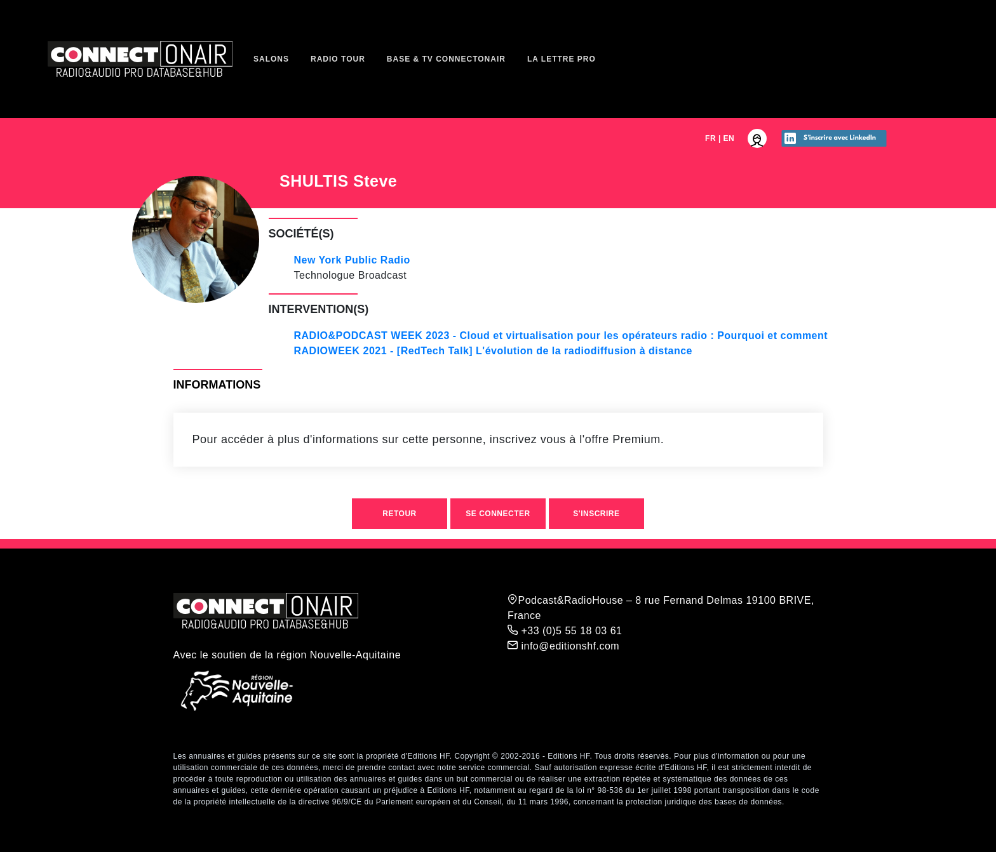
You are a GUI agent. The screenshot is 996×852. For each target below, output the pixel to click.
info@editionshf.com (563, 645)
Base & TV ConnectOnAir (446, 59)
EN (729, 138)
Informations (217, 384)
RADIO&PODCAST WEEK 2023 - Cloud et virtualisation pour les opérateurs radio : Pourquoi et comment (561, 335)
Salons (271, 59)
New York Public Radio (352, 260)
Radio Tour (338, 59)
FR (710, 138)
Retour (399, 513)
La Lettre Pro (561, 59)
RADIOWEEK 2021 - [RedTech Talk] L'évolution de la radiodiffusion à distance (493, 350)
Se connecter (498, 513)
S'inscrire (596, 513)
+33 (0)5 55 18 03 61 (565, 630)
